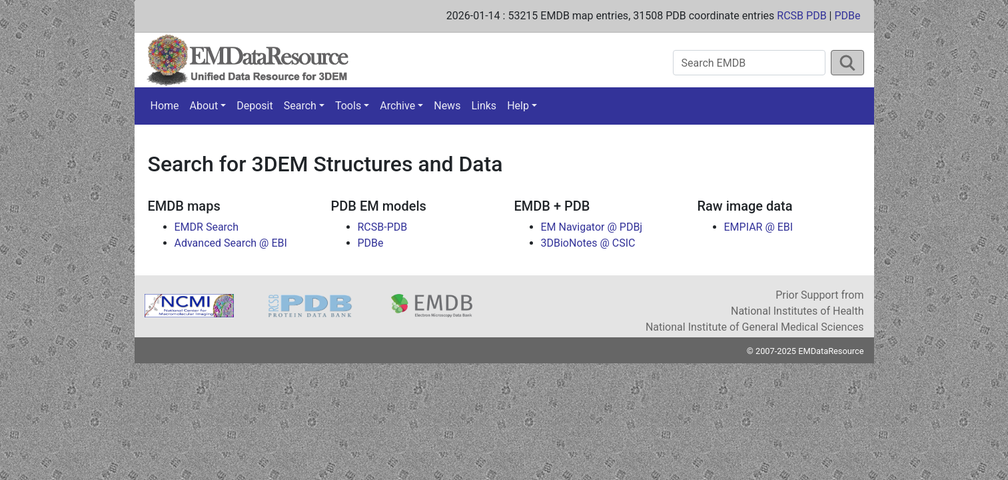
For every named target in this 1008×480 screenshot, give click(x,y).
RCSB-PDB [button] (383, 227)
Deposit (254, 105)
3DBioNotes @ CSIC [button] (588, 243)
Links (483, 105)
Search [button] (300, 105)
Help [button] (518, 105)
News (447, 105)
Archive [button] (397, 105)
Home (165, 105)
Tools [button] (348, 105)
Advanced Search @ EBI (231, 243)
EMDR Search (207, 227)
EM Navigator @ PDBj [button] (592, 227)
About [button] (204, 105)
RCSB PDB (801, 15)
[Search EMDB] (749, 62)
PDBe (847, 15)
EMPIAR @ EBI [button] (758, 227)
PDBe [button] (371, 243)
